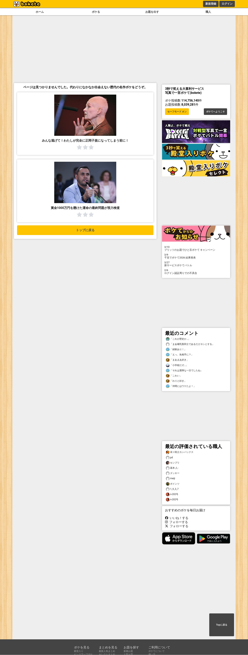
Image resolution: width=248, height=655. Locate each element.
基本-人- (172, 468)
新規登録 (210, 3)
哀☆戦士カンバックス (179, 452)
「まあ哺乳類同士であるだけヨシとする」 (190, 344)
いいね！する (176, 518)
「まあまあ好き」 (177, 360)
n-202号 (172, 494)
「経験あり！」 (176, 349)
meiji (170, 478)
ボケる (96, 12)
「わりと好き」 (176, 381)
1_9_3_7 (172, 489)
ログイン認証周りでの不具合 (196, 271)
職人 (208, 12)
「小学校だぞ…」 (177, 365)
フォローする (176, 522)
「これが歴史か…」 (178, 339)
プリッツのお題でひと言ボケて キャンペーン (196, 248)
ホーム (40, 12)
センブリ (172, 463)
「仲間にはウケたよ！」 (181, 386)
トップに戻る (85, 230)
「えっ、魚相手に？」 (179, 355)
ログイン (227, 3)
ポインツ (172, 484)
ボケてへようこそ (215, 111)
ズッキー (172, 473)
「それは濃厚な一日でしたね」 (184, 370)
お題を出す (152, 12)
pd (169, 457)
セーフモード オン (177, 111)
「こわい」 (174, 376)
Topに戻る (221, 624)
